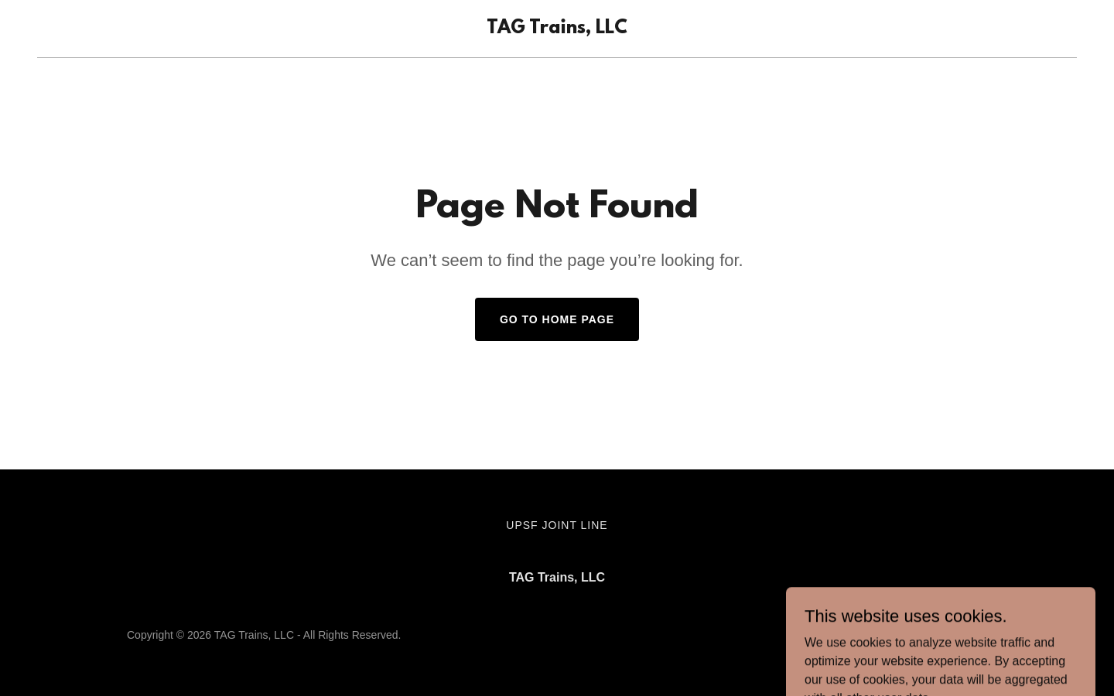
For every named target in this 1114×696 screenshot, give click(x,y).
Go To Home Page (557, 319)
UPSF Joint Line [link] (556, 525)
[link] (557, 29)
